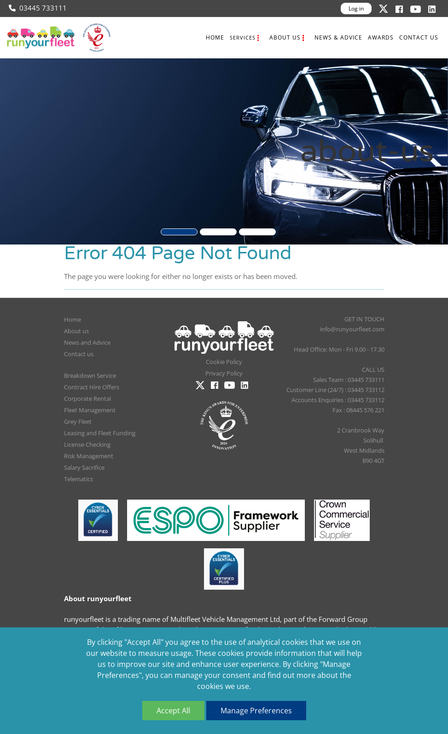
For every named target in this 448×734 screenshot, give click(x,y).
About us (285, 37)
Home (215, 37)
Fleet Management (90, 410)
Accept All (173, 711)
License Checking (87, 444)
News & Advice (338, 37)
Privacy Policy (224, 373)
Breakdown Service (90, 375)
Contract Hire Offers (91, 387)
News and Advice (87, 342)
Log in (356, 8)
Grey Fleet (78, 421)
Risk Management (88, 456)
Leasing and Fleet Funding (99, 433)
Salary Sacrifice (84, 467)
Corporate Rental (87, 398)
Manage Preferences (256, 711)
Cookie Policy (224, 362)
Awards (381, 37)
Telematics (78, 479)
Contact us (418, 37)
